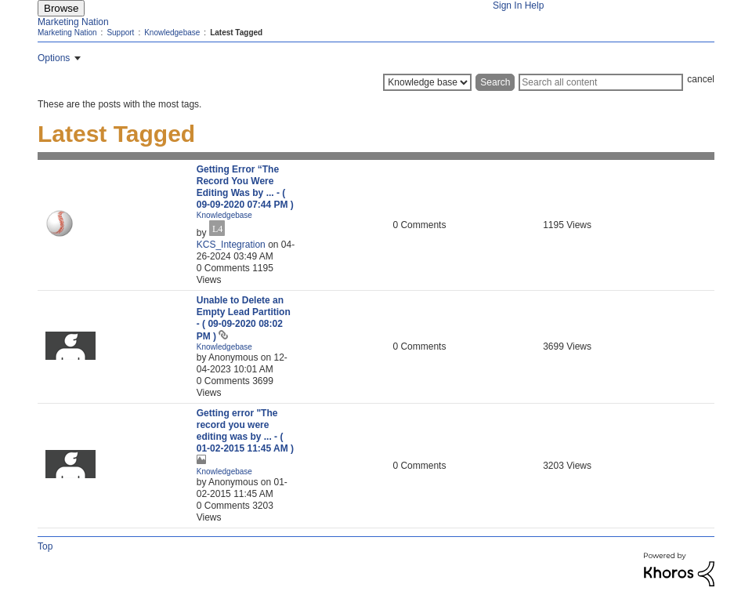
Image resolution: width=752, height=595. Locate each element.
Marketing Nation (73, 21)
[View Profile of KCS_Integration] (231, 244)
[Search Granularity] (427, 82)
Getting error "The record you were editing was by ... (245, 431)
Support (120, 32)
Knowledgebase (172, 32)
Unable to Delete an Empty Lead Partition (244, 318)
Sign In (507, 5)
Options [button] (54, 58)
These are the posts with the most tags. (119, 104)
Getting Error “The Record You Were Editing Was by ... (245, 187)
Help (534, 5)
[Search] (601, 82)
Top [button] (45, 546)
